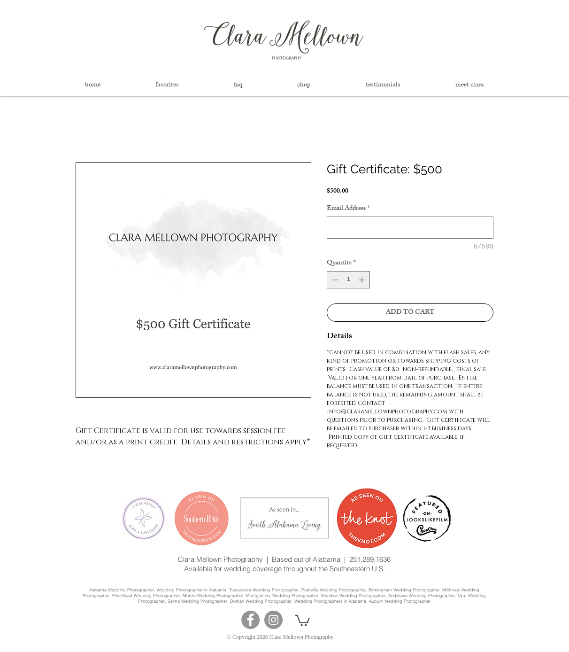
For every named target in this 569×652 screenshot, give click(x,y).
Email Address (348, 209)
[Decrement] (334, 280)
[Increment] (363, 280)
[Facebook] (250, 620)
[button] (167, 84)
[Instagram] (273, 620)
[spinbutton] (348, 280)
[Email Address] (410, 227)
